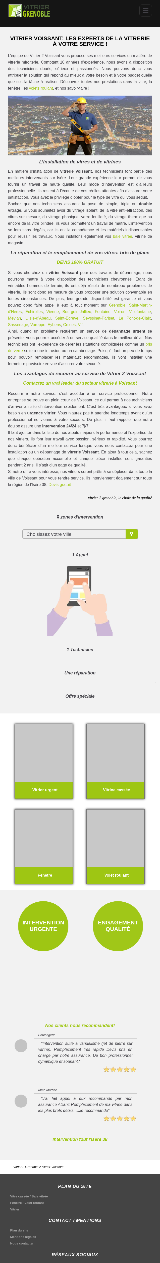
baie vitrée (122, 236)
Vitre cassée (19, 1196)
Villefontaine (140, 312)
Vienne (52, 312)
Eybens (54, 325)
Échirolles (34, 312)
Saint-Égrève (67, 318)
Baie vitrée (40, 1196)
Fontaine (102, 312)
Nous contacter (21, 1243)
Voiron (119, 312)
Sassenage (18, 325)
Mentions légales (23, 1237)
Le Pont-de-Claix (135, 318)
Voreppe (37, 325)
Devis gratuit (59, 484)
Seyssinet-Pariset (98, 318)
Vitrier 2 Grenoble (25, 1167)
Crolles (69, 325)
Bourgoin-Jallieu (76, 312)
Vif (80, 325)
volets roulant (41, 88)
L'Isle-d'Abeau (37, 318)
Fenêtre (16, 1203)
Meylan (14, 318)
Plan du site (19, 1230)
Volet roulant (34, 1203)
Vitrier (14, 1209)
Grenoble (117, 305)
